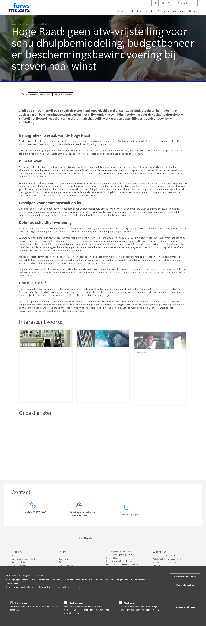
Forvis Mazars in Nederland (164, 555)
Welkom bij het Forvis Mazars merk (167, 559)
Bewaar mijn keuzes (185, 606)
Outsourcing (64, 559)
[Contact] (33, 510)
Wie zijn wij (179, 10)
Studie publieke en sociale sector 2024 (122, 564)
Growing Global (112, 557)
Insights (149, 10)
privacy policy (20, 586)
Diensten (136, 10)
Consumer (16, 555)
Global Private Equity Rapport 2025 (120, 554)
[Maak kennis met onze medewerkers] (79, 514)
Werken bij (163, 10)
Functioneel (21, 603)
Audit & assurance (66, 555)
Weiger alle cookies (185, 584)
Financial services (19, 565)
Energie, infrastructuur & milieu (24, 559)
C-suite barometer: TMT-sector (118, 551)
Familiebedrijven (18, 562)
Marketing (129, 603)
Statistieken (76, 603)
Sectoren (122, 10)
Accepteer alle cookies (185, 576)
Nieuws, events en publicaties (165, 562)
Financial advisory (66, 565)
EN (169, 3)
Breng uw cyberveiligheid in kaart (119, 561)
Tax (60, 562)
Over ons (156, 565)
